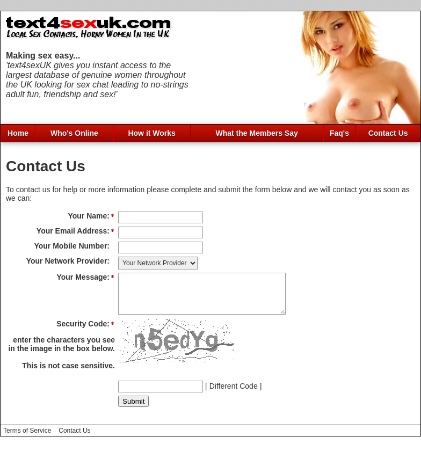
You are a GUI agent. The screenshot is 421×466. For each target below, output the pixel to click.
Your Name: (89, 216)
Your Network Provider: (68, 261)
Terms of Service (27, 438)
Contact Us (388, 133)
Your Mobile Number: (72, 246)
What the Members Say (257, 133)
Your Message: (83, 277)
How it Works (151, 133)
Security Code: (83, 331)
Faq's (339, 133)
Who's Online (74, 133)
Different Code (233, 394)
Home (18, 133)
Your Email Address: (73, 231)
